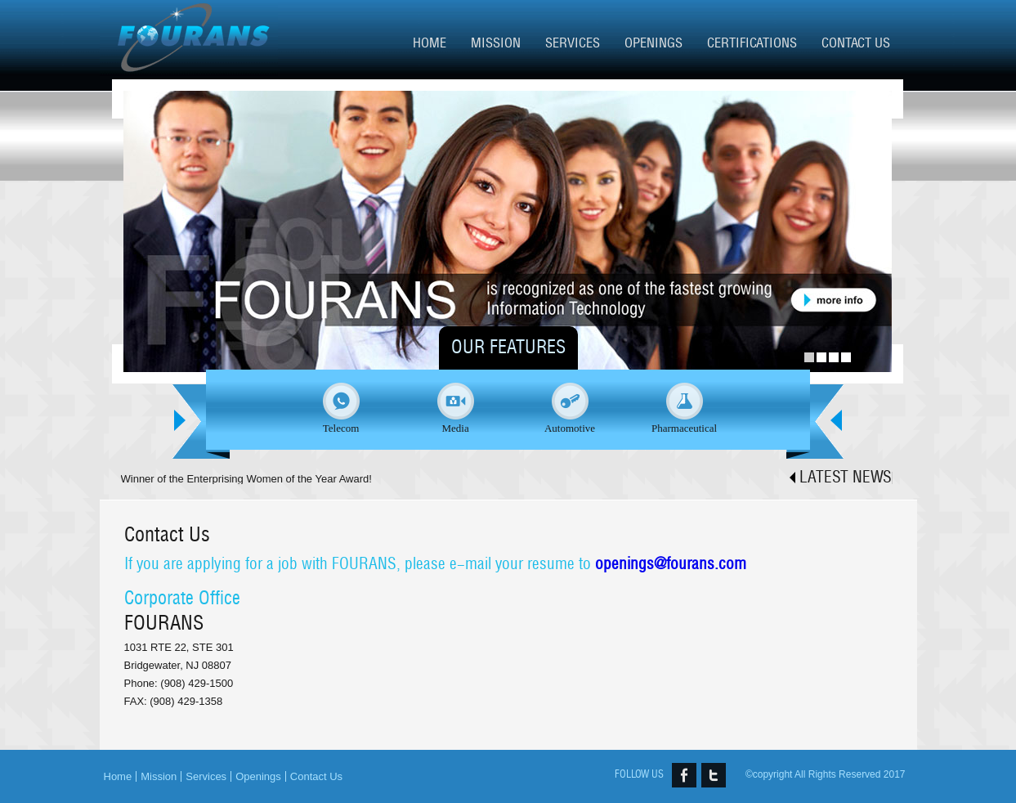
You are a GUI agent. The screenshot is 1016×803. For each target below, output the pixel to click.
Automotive (569, 428)
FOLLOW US (639, 774)
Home (429, 43)
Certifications (752, 43)
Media (454, 428)
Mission (496, 43)
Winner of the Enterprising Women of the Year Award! (246, 479)
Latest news (845, 477)
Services (572, 43)
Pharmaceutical (684, 428)
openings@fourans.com (670, 564)
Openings (653, 43)
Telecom (341, 428)
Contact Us (855, 43)
